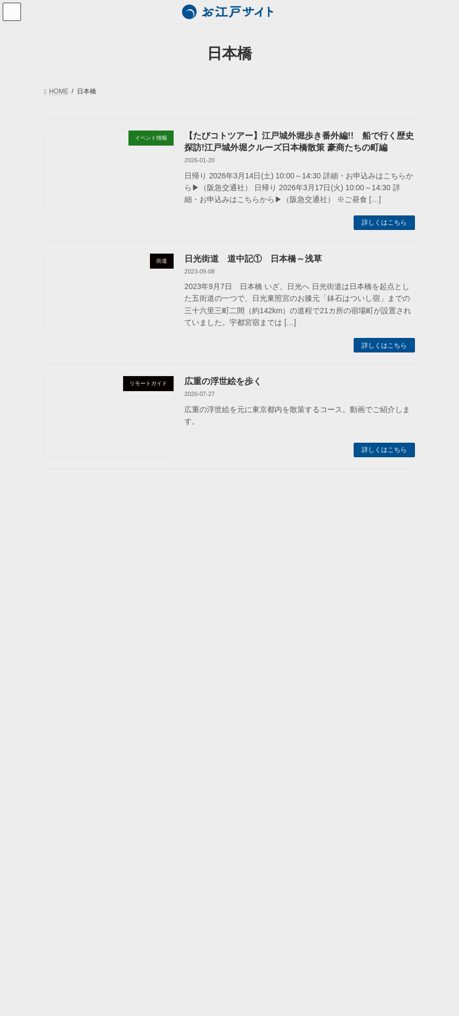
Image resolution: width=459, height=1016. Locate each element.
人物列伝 (70, 600)
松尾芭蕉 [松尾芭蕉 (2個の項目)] (369, 604)
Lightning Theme (224, 999)
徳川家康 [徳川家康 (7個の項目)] (301, 590)
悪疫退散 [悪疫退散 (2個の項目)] (343, 590)
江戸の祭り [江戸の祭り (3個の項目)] (377, 617)
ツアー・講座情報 (76, 563)
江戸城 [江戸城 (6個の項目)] (304, 631)
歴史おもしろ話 (73, 582)
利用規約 (63, 835)
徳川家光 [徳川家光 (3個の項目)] (258, 590)
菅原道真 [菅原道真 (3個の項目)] (386, 645)
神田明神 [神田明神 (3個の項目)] (343, 645)
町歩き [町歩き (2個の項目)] (304, 645)
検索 (192, 746)
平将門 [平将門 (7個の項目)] (383, 577)
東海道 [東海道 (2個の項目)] (328, 604)
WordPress (167, 999)
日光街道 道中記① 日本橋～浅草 (253, 258)
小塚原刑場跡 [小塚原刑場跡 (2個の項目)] (349, 563)
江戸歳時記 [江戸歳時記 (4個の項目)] (261, 645)
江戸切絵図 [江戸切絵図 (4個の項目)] (261, 631)
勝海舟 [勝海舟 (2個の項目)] (316, 549)
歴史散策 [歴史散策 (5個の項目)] (301, 617)
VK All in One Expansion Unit (298, 999)
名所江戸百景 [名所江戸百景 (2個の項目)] (264, 563)
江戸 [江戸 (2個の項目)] (337, 617)
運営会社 (63, 798)
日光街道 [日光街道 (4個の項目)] (386, 590)
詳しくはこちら (384, 222)
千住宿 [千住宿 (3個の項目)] (395, 549)
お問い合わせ (70, 816)
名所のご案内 (76, 638)
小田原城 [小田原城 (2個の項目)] (258, 577)
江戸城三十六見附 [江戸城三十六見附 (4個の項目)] (355, 631)
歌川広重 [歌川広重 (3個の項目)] (258, 617)
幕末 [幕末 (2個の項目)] (349, 577)
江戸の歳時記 (76, 619)
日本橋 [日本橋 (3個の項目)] (255, 604)
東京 (69, 656)
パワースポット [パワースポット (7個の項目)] (267, 549)
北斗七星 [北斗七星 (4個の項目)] (355, 549)
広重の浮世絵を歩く (223, 381)
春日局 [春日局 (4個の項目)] (292, 604)
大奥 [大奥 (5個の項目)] (307, 563)
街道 (69, 694)
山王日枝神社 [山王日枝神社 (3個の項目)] (307, 577)
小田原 (73, 675)
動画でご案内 (70, 713)
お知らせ (63, 545)
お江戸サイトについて (83, 779)
